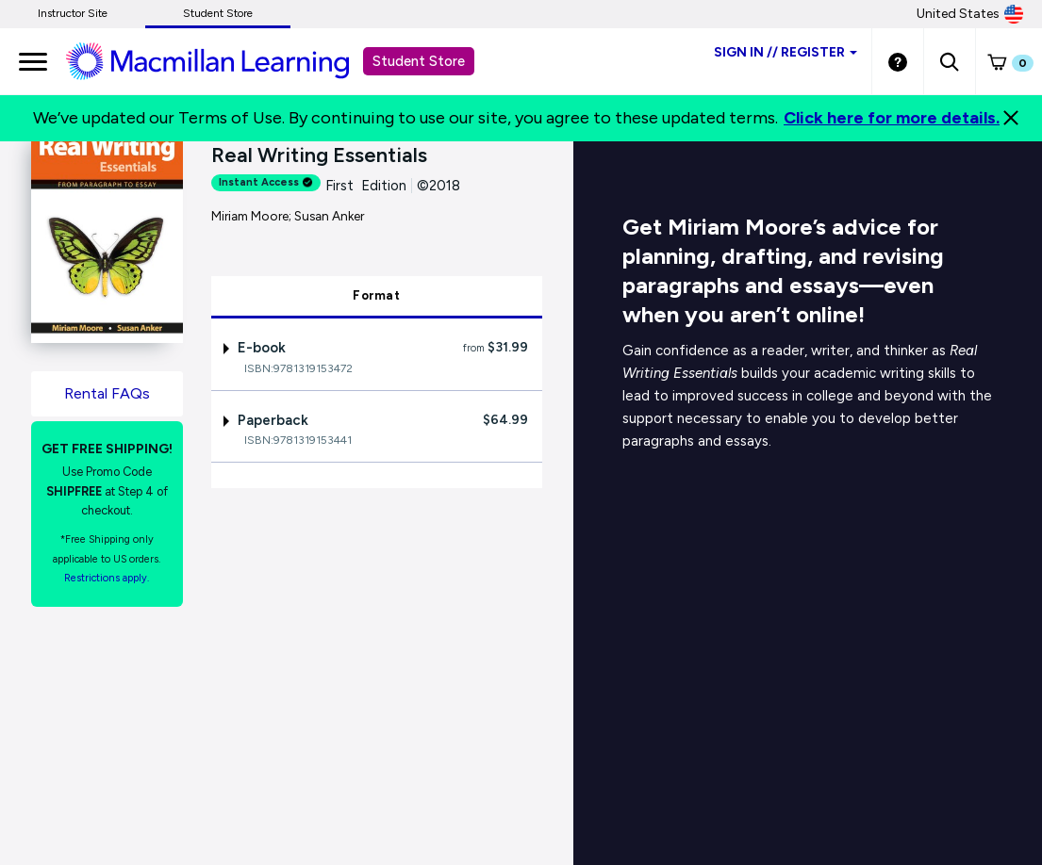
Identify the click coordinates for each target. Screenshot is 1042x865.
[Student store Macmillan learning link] (221, 60)
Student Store (218, 13)
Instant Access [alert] (266, 182)
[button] (949, 61)
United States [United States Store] (970, 14)
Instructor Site (73, 13)
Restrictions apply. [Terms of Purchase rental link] (106, 578)
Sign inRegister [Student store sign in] (785, 52)
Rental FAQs (107, 393)
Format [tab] (376, 295)
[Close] (1011, 117)
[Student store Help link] (897, 61)
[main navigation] (33, 61)
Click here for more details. (892, 117)
